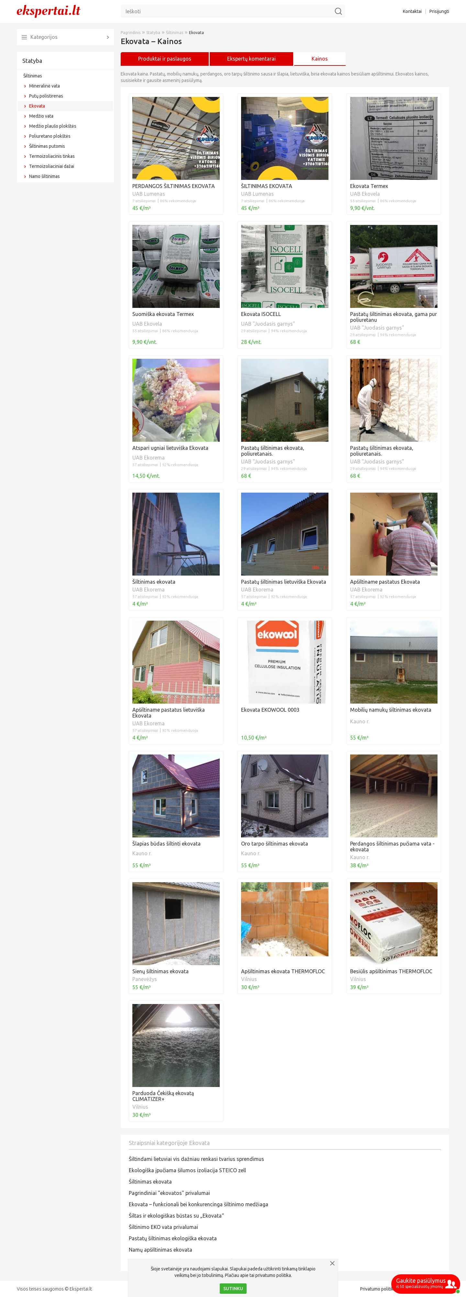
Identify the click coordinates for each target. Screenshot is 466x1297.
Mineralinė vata (44, 85)
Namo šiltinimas (44, 176)
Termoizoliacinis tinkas (52, 156)
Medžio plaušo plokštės (52, 126)
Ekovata (37, 106)
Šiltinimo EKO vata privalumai (163, 1227)
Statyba (32, 60)
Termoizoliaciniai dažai (51, 166)
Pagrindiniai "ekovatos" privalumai (169, 1193)
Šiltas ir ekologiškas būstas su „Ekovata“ (176, 1216)
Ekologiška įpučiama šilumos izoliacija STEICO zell (187, 1170)
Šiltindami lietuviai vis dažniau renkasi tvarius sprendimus (196, 1159)
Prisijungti (439, 11)
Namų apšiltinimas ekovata (160, 1250)
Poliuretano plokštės (50, 136)
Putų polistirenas (46, 96)
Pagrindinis (130, 32)
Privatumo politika (378, 1288)
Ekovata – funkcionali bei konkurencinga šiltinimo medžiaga (198, 1204)
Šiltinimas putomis (47, 146)
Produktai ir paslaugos (164, 59)
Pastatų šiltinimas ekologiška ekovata (173, 1238)
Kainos (320, 59)
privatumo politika (273, 1275)
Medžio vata (41, 116)
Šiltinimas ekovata (150, 1182)
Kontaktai (412, 11)
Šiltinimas (32, 75)
